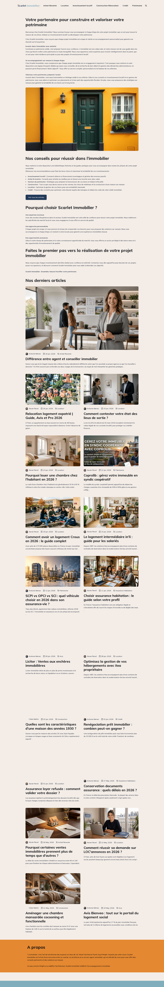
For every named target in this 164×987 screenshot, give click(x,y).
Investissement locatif (82, 5)
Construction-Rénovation (107, 5)
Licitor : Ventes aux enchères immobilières (48, 663)
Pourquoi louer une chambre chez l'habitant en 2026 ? (51, 477)
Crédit (125, 5)
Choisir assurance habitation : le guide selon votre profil (109, 598)
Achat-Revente (50, 5)
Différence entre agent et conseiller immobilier (62, 359)
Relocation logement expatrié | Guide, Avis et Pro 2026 (49, 416)
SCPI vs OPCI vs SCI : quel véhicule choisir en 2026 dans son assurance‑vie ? (52, 600)
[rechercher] (146, 6)
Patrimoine (137, 5)
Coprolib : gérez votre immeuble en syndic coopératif (111, 477)
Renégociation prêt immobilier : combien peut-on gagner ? (108, 726)
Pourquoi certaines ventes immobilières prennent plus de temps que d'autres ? (49, 851)
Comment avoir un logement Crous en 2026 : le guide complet (53, 539)
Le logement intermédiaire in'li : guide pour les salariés (108, 539)
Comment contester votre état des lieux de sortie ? (110, 416)
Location (65, 5)
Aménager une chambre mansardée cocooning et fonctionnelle (45, 917)
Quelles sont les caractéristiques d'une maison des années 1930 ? (51, 726)
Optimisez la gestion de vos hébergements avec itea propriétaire (105, 665)
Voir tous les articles (36, 197)
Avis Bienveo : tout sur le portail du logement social (111, 915)
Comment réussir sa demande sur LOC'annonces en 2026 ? (110, 850)
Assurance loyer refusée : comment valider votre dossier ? (53, 791)
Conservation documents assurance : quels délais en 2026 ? (110, 788)
